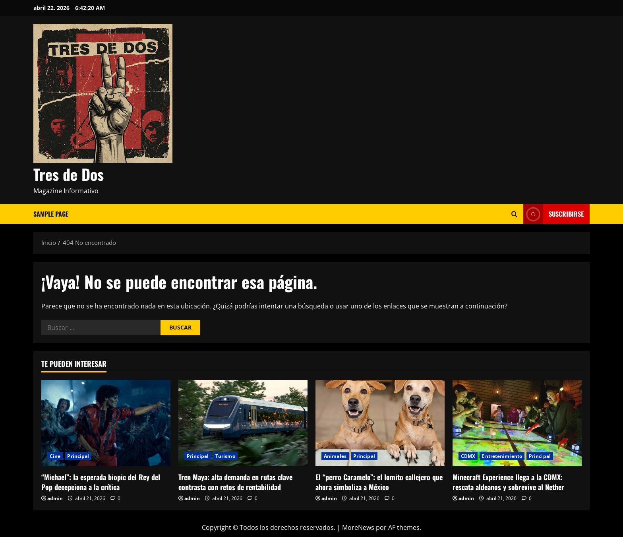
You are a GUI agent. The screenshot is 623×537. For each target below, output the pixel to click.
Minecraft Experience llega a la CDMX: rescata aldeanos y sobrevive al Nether (508, 482)
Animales (335, 456)
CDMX (468, 456)
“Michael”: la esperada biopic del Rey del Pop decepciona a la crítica (100, 482)
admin (55, 498)
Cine (55, 456)
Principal (78, 456)
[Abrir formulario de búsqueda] (514, 214)
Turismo (225, 456)
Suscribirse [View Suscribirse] (553, 214)
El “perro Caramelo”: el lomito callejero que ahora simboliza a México (379, 482)
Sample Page (50, 214)
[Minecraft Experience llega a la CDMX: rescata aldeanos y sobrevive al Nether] (517, 423)
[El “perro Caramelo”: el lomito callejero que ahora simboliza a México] (380, 423)
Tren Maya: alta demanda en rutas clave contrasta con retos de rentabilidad (235, 482)
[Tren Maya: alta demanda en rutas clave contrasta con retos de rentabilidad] (243, 423)
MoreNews (358, 527)
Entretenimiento (502, 456)
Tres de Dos (68, 174)
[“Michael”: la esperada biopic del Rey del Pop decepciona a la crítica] (105, 423)
